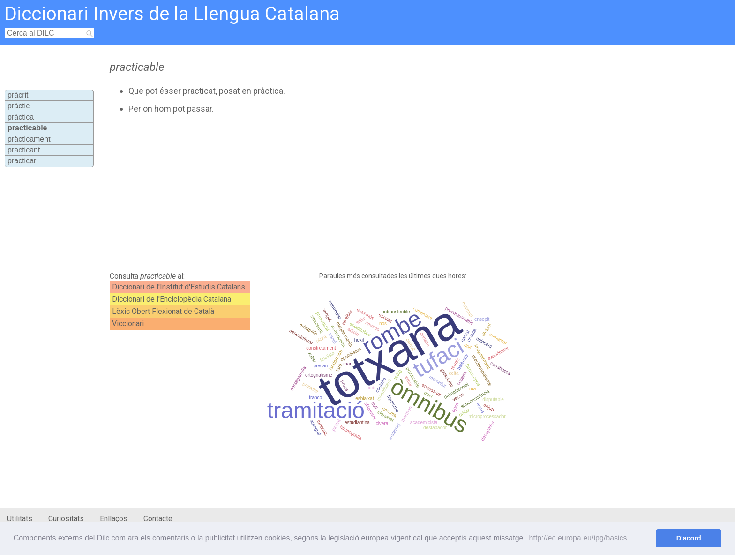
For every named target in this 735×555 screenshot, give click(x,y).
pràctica (21, 117)
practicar (22, 161)
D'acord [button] (688, 538)
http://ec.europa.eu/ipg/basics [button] (578, 538)
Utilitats (19, 518)
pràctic (19, 106)
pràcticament (29, 139)
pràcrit (18, 95)
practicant (24, 150)
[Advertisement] (319, 192)
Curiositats (66, 518)
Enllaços (114, 518)
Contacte (157, 518)
